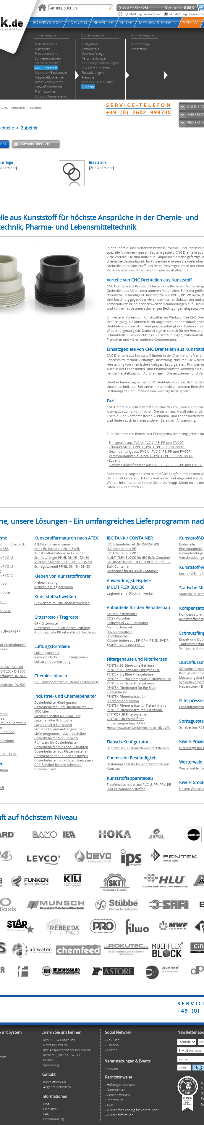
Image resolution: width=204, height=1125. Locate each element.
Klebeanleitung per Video (53, 587)
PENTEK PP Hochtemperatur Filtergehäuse (139, 678)
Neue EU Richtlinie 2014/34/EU (57, 548)
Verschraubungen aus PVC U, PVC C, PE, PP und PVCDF (151, 456)
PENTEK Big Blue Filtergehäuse (130, 674)
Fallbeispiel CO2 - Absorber (127, 622)
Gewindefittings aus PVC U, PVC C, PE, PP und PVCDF (149, 451)
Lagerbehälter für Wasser (53, 724)
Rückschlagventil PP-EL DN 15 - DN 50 (63, 562)
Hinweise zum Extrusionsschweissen (62, 603)
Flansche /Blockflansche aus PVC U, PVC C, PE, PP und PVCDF (156, 465)
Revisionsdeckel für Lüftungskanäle (61, 657)
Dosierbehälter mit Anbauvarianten (61, 747)
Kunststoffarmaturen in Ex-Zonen (59, 553)
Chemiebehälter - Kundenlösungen (61, 755)
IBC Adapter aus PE (121, 548)
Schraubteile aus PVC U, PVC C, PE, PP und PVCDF (147, 447)
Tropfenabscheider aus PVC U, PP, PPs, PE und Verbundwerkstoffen (139, 786)
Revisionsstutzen (119, 631)
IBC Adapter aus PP (121, 553)
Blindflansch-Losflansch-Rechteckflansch (138, 748)
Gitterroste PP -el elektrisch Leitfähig (62, 627)
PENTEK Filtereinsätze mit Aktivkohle (135, 710)
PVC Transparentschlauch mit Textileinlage (66, 682)
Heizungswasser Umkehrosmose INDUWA (138, 727)
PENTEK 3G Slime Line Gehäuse (130, 665)
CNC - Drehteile (13, 107)
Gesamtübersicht (36, 143)
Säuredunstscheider (122, 614)
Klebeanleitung (45, 582)
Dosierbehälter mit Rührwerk (56, 738)
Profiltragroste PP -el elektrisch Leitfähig (64, 632)
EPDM (12, 754)
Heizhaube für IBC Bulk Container (132, 571)
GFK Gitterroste (46, 623)
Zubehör (36, 107)
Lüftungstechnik (46, 652)
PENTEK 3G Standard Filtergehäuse (133, 670)
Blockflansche (117, 636)
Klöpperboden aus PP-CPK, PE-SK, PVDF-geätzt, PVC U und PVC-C (138, 642)
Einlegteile (187, 544)
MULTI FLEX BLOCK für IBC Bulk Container (139, 557)
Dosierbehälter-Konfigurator (55, 702)
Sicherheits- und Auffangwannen (59, 729)
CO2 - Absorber (118, 618)
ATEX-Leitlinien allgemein (53, 544)
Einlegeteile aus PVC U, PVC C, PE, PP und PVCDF (146, 442)
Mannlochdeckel (119, 627)
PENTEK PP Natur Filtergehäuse (130, 683)
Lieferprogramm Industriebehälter (60, 733)
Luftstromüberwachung (52, 661)
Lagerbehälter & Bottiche (53, 720)
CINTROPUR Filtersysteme (126, 714)
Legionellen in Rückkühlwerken (131, 593)
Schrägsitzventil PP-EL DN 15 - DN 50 (62, 566)
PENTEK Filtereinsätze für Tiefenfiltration (138, 705)
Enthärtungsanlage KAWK (126, 723)
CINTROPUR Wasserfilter (125, 718)
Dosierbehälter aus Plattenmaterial (60, 751)
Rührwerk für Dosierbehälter (56, 742)
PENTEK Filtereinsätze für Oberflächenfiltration (126, 698)
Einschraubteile (191, 548)
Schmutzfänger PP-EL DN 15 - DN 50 (61, 557)
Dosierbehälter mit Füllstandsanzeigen (63, 760)
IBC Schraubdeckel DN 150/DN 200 (133, 544)
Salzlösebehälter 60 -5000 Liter (57, 715)
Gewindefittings (191, 553)
